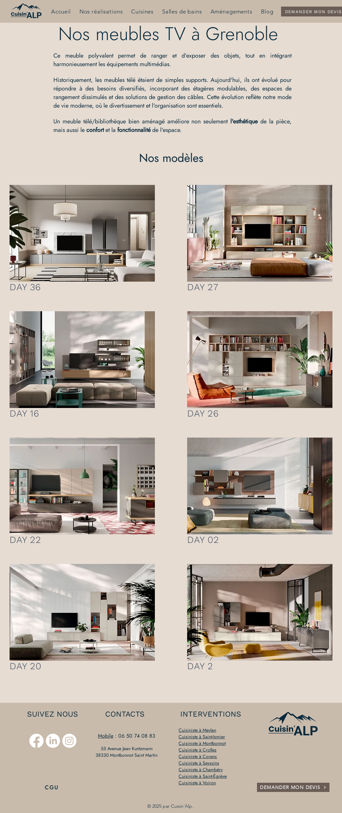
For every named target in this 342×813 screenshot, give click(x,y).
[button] (82, 233)
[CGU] (52, 787)
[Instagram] (69, 741)
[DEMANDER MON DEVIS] (293, 787)
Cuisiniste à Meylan (197, 730)
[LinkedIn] (53, 741)
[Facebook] (36, 741)
